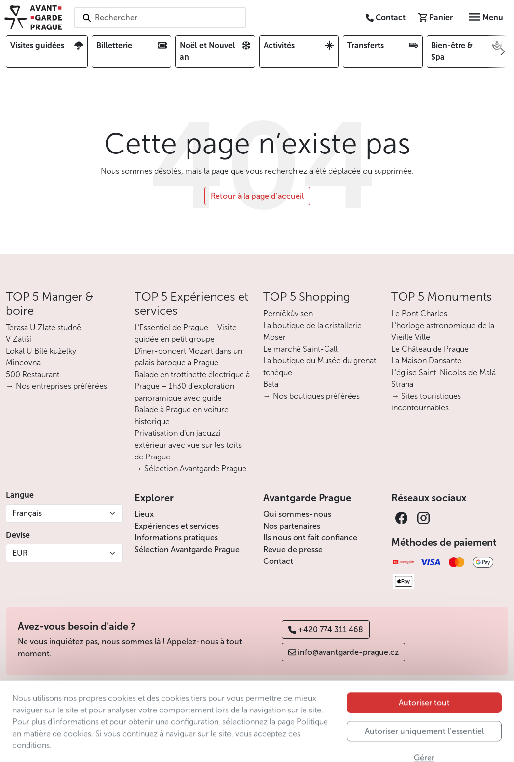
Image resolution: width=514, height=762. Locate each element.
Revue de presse (293, 549)
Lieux (144, 514)
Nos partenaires (291, 526)
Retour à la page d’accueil (257, 196)
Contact (278, 561)
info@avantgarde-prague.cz (343, 652)
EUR (19, 553)
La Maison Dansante (426, 360)
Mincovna (23, 362)
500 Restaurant (32, 374)
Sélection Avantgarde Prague (187, 549)
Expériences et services (177, 526)
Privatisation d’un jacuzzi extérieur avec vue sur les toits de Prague (188, 445)
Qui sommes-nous (297, 514)
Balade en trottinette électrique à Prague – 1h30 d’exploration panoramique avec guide (192, 386)
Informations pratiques (176, 537)
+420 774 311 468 (325, 629)
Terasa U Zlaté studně (43, 327)
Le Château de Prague (430, 349)
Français (27, 513)
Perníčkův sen (288, 313)
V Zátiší (18, 339)
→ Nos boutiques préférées (311, 396)
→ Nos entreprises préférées (56, 386)
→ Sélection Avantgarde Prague (190, 468)
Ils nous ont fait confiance (310, 537)
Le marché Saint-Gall (300, 349)
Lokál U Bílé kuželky (41, 351)
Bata (270, 384)
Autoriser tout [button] (424, 717)
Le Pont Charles (419, 313)
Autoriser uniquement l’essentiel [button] (424, 746)
